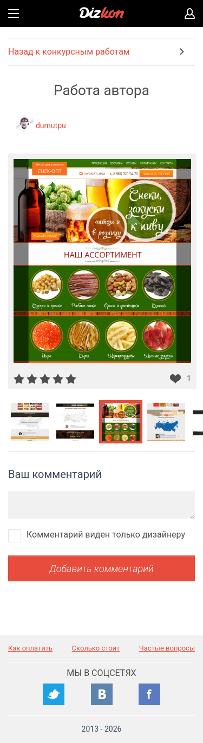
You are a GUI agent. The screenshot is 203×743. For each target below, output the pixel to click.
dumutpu (51, 125)
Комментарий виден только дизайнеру (106, 534)
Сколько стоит (96, 648)
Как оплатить (30, 648)
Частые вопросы (167, 648)
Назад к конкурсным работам (69, 52)
